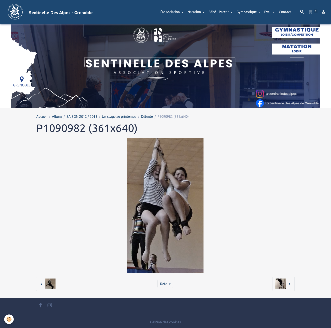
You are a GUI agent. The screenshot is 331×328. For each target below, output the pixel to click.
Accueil (41, 116)
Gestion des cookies (165, 322)
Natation (194, 12)
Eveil (268, 12)
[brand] (48, 11)
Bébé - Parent (219, 12)
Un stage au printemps (119, 116)
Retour (165, 284)
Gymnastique (247, 12)
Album (57, 116)
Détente (147, 116)
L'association (170, 12)
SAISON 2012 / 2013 (81, 116)
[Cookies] (9, 319)
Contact (285, 12)
